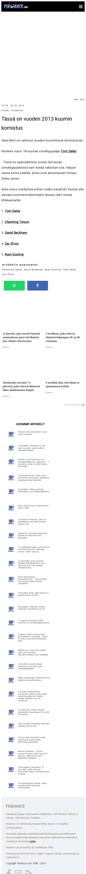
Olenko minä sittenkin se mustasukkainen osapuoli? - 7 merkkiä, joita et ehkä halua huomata (33, 381)
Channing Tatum (17, 140)
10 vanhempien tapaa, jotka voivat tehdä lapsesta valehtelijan (32, 704)
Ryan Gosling (14, 173)
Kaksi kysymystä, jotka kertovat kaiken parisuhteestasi (34, 597)
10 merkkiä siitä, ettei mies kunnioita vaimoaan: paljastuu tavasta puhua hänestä (33, 396)
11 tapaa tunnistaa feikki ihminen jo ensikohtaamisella (33, 540)
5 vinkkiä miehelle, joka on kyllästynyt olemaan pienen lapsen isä (32, 440)
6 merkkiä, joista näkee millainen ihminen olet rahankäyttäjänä (30, 584)
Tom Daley (68, 70)
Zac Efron (12, 162)
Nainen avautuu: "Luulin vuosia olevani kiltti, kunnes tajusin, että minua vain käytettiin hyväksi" (32, 673)
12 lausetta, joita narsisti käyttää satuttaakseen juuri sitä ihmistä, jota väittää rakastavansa (32, 482)
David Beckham (16, 151)
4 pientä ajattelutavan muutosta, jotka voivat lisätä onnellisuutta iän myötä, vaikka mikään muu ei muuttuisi (32, 614)
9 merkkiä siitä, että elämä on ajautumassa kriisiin (33, 512)
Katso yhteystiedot (16, 852)
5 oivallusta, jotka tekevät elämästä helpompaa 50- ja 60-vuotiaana (34, 630)
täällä (32, 759)
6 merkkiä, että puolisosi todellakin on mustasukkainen (34, 409)
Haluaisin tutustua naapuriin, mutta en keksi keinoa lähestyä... (33, 454)
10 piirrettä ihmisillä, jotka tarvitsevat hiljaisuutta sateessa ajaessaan (31, 658)
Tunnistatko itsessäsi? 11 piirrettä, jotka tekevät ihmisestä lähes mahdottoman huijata (34, 689)
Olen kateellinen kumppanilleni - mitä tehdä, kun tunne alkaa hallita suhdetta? (32, 498)
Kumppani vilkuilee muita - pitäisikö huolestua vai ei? (32, 526)
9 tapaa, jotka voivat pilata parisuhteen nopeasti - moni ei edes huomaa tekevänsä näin (33, 556)
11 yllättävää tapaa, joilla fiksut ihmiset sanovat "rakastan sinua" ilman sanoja (34, 468)
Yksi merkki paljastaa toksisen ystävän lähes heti (34, 643)
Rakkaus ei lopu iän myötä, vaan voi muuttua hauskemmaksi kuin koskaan (33, 571)
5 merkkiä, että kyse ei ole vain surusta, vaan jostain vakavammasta (32, 366)
